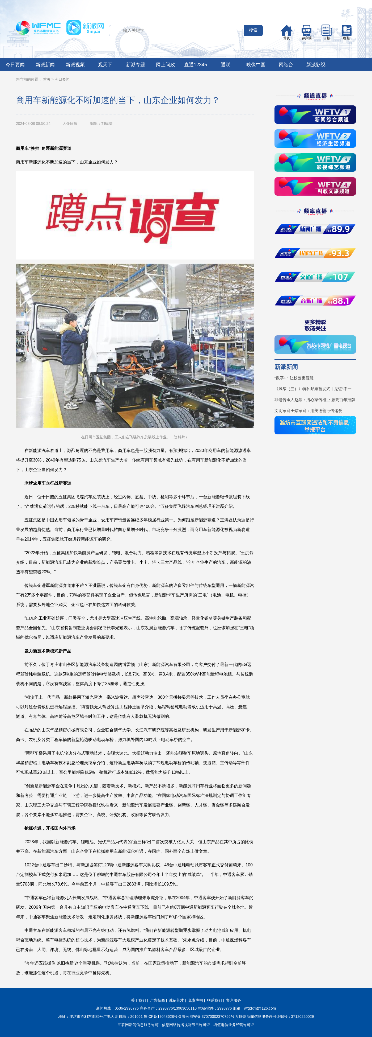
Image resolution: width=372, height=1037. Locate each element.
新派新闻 (45, 64)
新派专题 (135, 64)
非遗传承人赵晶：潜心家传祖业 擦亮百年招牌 (314, 399)
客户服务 (233, 1000)
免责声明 (195, 1000)
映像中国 (255, 64)
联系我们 (214, 1000)
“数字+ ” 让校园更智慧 (294, 378)
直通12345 (195, 64)
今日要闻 (15, 64)
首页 (46, 79)
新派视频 (75, 64)
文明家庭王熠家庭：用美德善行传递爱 (308, 410)
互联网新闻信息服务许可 (138, 1025)
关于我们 (138, 1000)
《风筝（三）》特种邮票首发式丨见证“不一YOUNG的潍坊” (315, 388)
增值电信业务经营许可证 (233, 1025)
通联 (225, 64)
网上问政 (165, 64)
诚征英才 (176, 1000)
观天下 (105, 64)
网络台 (286, 64)
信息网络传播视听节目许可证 (186, 1025)
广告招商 (157, 1000)
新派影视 (316, 64)
